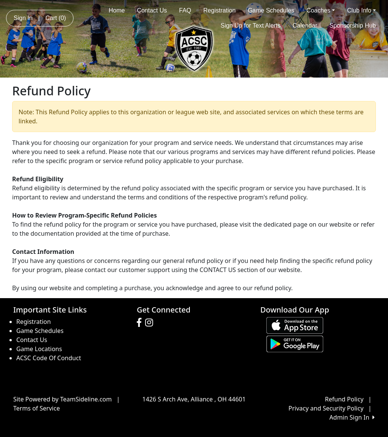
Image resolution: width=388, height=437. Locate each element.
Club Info (361, 10)
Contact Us (152, 10)
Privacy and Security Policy (325, 408)
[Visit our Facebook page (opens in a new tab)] (141, 323)
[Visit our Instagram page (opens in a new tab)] (151, 323)
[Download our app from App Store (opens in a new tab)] (294, 324)
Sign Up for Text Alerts (250, 25)
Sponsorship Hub (352, 25)
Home (117, 10)
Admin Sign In (352, 417)
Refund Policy (344, 399)
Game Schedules (271, 10)
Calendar (305, 25)
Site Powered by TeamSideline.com (62, 399)
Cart (55, 18)
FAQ (185, 10)
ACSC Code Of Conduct (48, 358)
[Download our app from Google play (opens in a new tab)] (294, 343)
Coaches (321, 10)
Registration (219, 10)
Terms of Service (36, 408)
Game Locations (39, 349)
